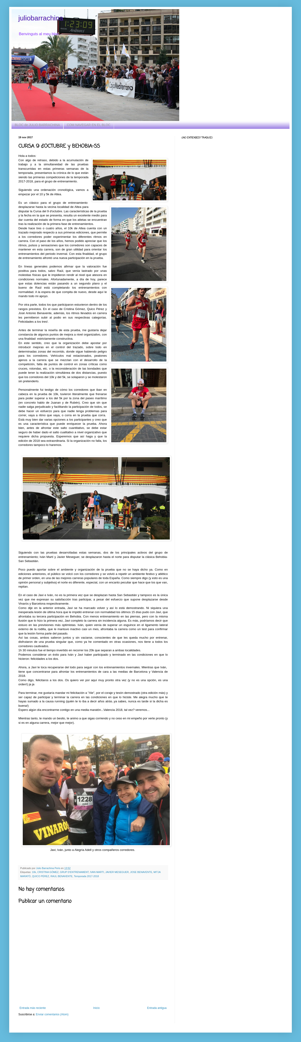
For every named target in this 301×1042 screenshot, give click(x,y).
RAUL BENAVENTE (62, 876)
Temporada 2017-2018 (86, 876)
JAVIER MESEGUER (117, 872)
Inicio (96, 1008)
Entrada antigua (157, 1008)
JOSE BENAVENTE (141, 872)
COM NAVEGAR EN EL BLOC (89, 125)
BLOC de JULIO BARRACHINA (37, 125)
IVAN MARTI (97, 872)
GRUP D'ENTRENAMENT (74, 872)
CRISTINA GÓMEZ (47, 872)
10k (34, 872)
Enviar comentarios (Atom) (52, 1014)
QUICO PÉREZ (40, 876)
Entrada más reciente (33, 1008)
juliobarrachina (40, 18)
